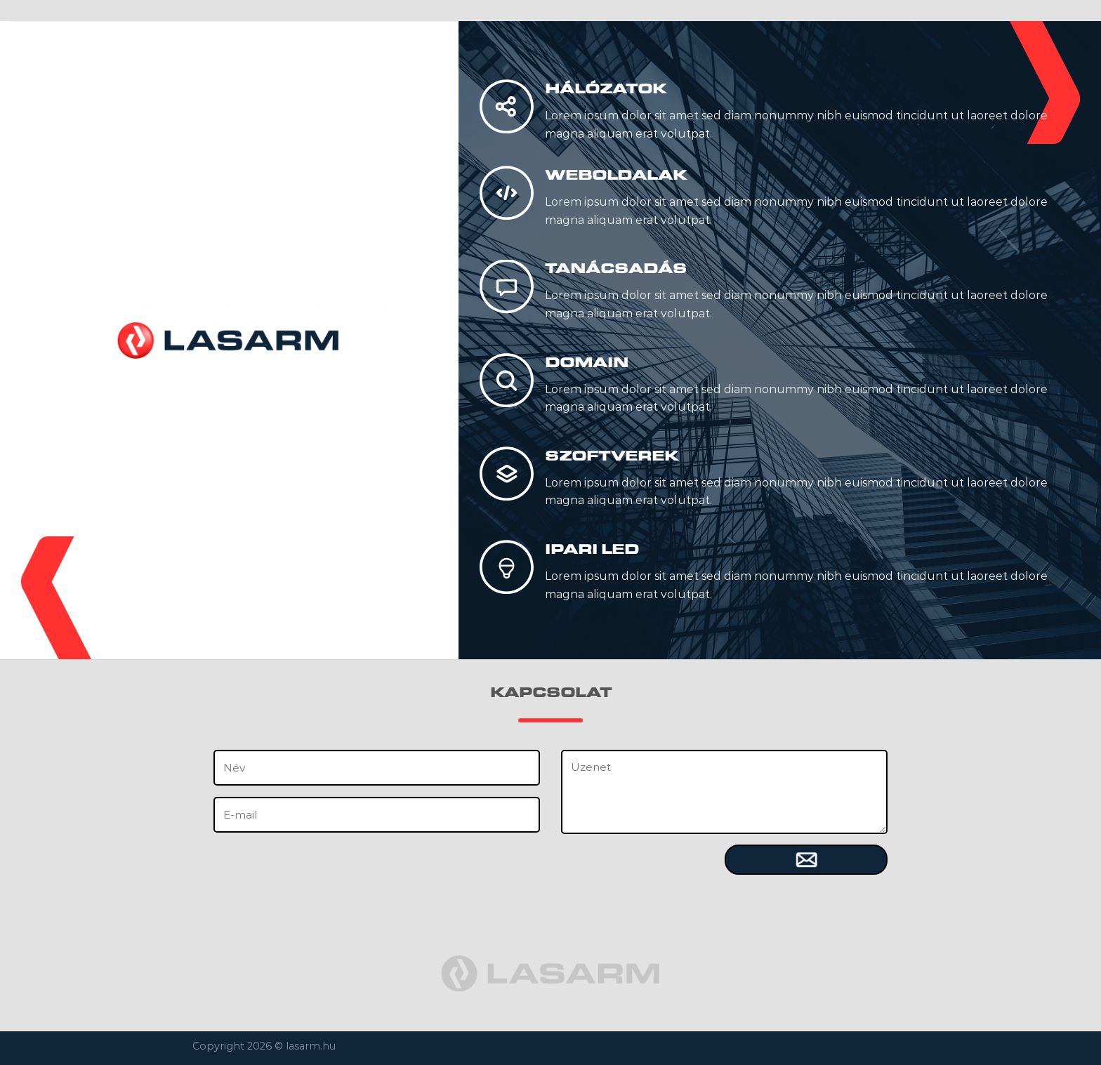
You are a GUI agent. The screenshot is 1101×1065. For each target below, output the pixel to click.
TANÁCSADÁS (616, 268)
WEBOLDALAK (616, 174)
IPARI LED (592, 549)
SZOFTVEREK (611, 455)
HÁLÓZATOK (605, 88)
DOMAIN (586, 362)
